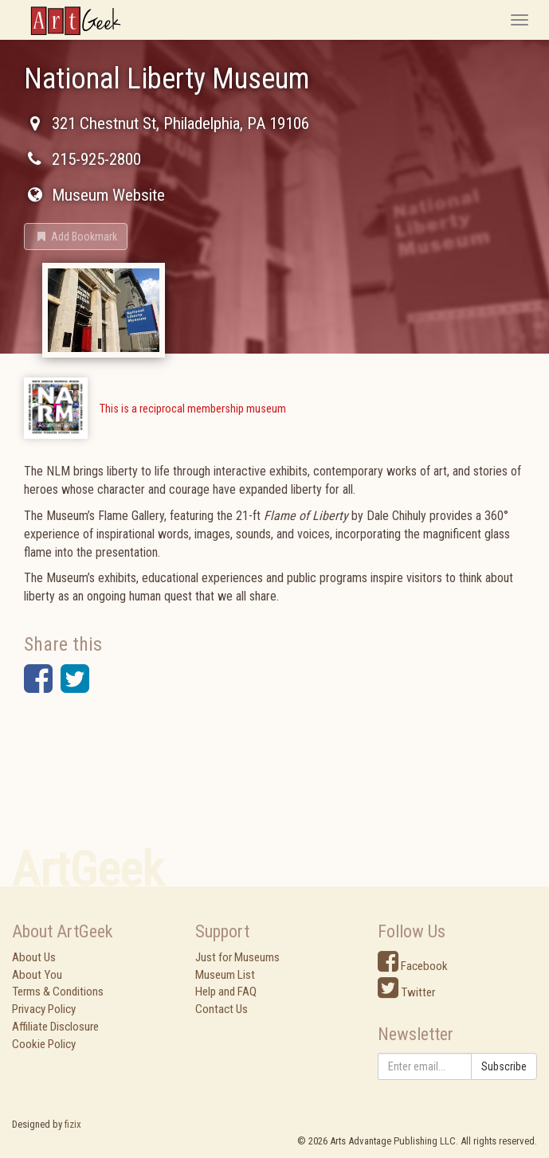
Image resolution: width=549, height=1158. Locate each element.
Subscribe (504, 1066)
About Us (34, 957)
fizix (73, 1124)
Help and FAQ (226, 991)
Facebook (413, 966)
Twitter (406, 992)
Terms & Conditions (58, 991)
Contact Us (221, 1009)
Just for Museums (237, 957)
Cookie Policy (44, 1044)
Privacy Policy (44, 1009)
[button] (75, 236)
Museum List (225, 975)
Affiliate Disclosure (55, 1026)
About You (37, 975)
